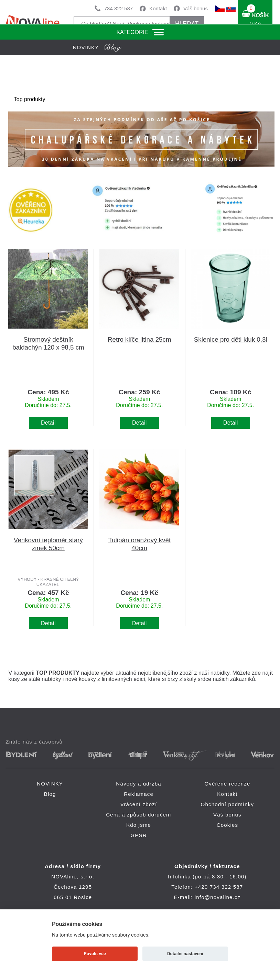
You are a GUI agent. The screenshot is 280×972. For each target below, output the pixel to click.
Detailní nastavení (185, 953)
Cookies (227, 825)
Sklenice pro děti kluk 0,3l (230, 339)
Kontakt (158, 8)
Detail (48, 423)
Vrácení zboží (138, 804)
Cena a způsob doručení (138, 815)
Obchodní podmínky (227, 804)
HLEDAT (186, 23)
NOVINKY (50, 784)
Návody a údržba (138, 784)
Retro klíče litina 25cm (139, 339)
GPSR (138, 835)
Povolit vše (95, 953)
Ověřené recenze (227, 784)
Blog (50, 794)
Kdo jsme (138, 825)
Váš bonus (195, 8)
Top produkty (29, 99)
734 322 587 (118, 8)
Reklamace (138, 794)
